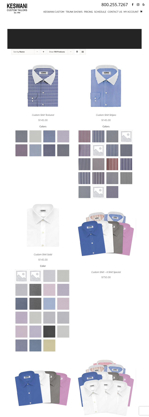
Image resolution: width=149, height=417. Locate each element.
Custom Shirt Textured (43, 116)
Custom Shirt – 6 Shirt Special (106, 273)
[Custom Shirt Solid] (43, 227)
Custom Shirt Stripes (106, 116)
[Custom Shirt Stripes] (106, 87)
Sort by (19, 53)
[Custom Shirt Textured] (43, 87)
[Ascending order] (43, 53)
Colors (42, 128)
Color (43, 267)
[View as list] (83, 53)
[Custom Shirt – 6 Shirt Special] (106, 236)
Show (57, 53)
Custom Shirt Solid (43, 256)
